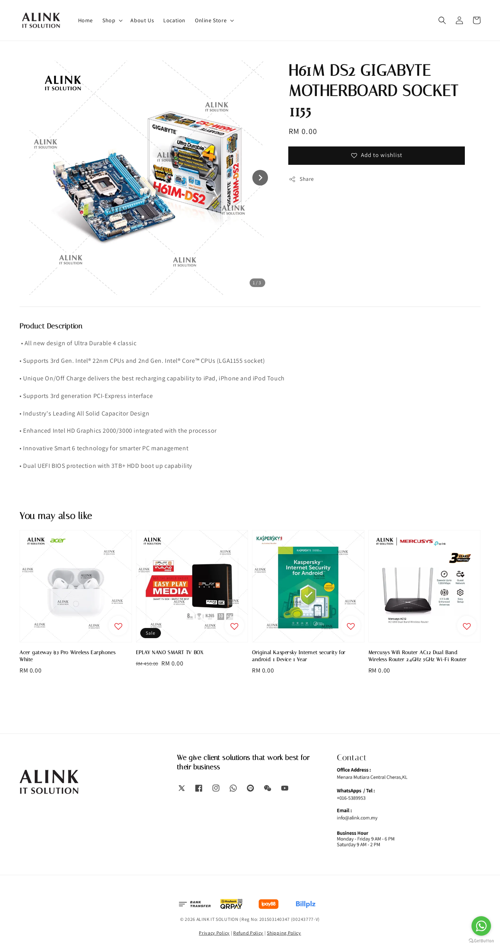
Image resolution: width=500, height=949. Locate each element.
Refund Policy (248, 933)
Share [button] (301, 179)
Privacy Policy (214, 933)
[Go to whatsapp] (481, 926)
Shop (108, 20)
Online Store (211, 20)
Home (85, 20)
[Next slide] (260, 178)
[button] (442, 20)
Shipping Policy (284, 933)
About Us (142, 20)
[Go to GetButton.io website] (481, 941)
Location (174, 20)
